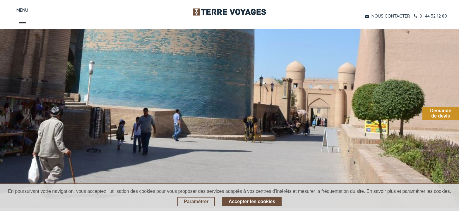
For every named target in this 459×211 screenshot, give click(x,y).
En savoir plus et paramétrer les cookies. (408, 191)
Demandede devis (440, 113)
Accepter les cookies (252, 201)
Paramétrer (196, 201)
